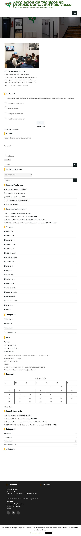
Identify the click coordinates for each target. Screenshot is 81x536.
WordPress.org (9, 351)
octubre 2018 (10, 296)
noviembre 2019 (11, 257)
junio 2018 (9, 305)
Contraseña (8, 146)
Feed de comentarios (11, 348)
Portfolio (9, 319)
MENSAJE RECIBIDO (25, 213)
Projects (9, 323)
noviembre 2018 (11, 292)
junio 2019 (9, 266)
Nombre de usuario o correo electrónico (17, 138)
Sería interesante (12, 108)
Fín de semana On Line (15, 71)
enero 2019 (10, 283)
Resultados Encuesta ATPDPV (16, 189)
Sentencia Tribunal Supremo (15, 193)
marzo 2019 (10, 275)
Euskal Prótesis (24, 74)
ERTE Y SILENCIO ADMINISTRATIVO (18, 200)
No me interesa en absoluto (16, 119)
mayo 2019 (9, 270)
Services (9, 328)
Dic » (10, 407)
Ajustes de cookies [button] (36, 533)
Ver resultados (40, 126)
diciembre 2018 (11, 288)
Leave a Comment (22, 86)
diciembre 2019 (11, 253)
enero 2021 (10, 236)
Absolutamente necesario (15, 103)
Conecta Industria (12, 204)
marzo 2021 (10, 231)
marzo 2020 (10, 240)
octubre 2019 (10, 262)
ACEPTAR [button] (48, 533)
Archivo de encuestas (11, 129)
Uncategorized (11, 74)
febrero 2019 (10, 279)
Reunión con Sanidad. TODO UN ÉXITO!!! (32, 220)
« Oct (6, 407)
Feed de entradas (10, 345)
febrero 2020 (10, 244)
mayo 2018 (9, 309)
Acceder (7, 160)
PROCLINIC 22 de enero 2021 (15, 197)
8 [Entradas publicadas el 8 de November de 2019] (50, 390)
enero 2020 (10, 249)
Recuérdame (10, 156)
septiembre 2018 (12, 301)
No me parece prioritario (15, 114)
